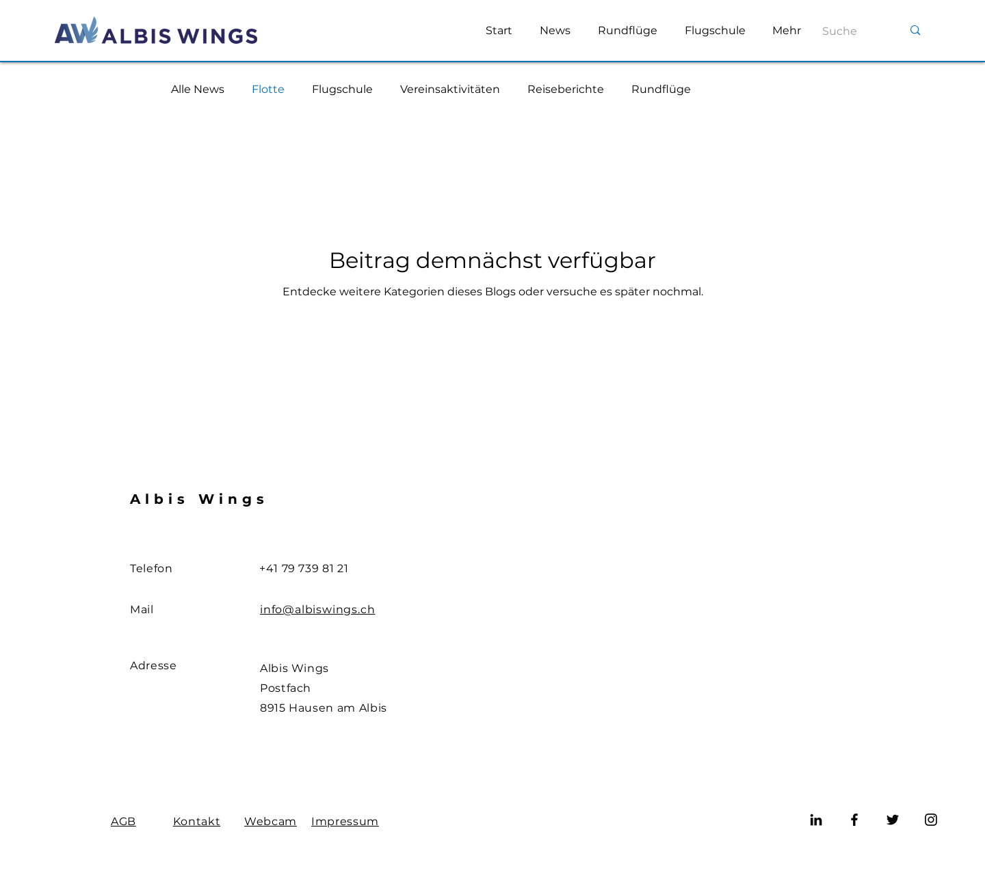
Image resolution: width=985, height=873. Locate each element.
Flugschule (342, 89)
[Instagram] (931, 819)
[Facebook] (854, 819)
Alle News (197, 89)
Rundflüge (661, 89)
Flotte (268, 89)
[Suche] (846, 31)
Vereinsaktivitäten (450, 89)
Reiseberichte (565, 89)
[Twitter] (892, 819)
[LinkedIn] (816, 819)
